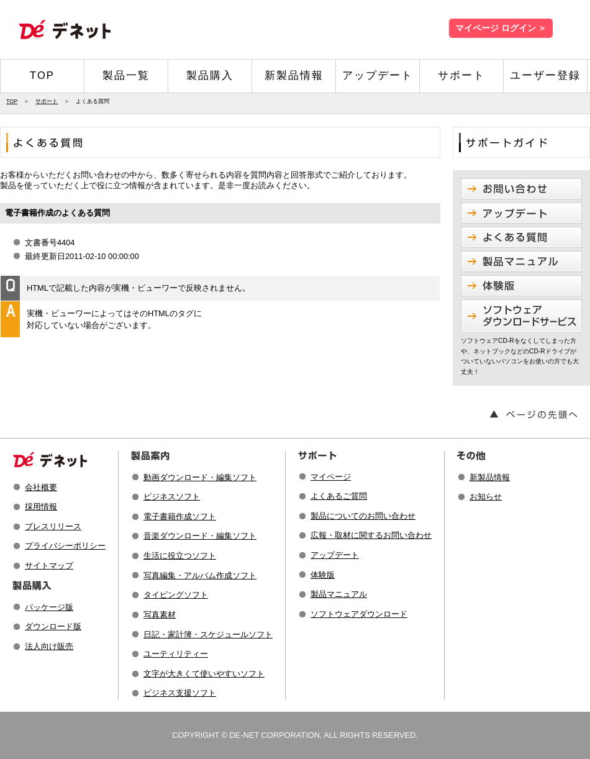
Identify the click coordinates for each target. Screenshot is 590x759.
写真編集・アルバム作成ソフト (199, 575)
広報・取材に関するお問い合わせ (371, 535)
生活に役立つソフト (179, 555)
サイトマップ (49, 565)
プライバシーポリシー (65, 545)
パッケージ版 (49, 607)
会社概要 (41, 487)
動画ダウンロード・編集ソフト (199, 477)
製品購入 (210, 75)
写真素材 (159, 614)
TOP (42, 75)
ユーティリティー (175, 653)
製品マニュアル (339, 594)
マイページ (331, 476)
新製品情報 (294, 75)
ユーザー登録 (545, 75)
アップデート (377, 75)
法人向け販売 (49, 646)
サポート (461, 75)
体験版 (323, 574)
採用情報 (41, 506)
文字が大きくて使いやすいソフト (204, 673)
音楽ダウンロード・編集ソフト (199, 535)
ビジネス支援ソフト (179, 693)
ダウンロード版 (53, 626)
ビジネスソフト (171, 496)
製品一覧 (126, 75)
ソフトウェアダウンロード (359, 614)
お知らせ (486, 496)
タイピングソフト (175, 594)
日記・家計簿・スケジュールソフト (208, 634)
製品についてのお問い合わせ (363, 515)
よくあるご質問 (339, 496)
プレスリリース (53, 526)
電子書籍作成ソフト (179, 516)
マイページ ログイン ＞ (501, 28)
